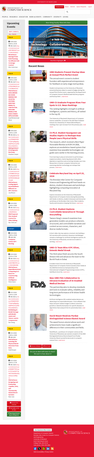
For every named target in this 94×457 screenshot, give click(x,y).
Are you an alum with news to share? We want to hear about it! (42, 352)
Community (47, 17)
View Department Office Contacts (43, 430)
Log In (90, 6)
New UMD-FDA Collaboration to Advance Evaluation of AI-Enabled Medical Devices (66, 280)
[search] (77, 12)
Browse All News (35, 346)
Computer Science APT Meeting (12, 241)
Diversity (58, 17)
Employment (59, 7)
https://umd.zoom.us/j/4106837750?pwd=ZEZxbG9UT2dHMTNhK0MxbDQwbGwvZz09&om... (13, 371)
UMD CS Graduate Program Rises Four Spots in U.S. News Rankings (68, 104)
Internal (72, 6)
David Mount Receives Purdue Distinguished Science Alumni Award (67, 317)
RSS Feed (46, 346)
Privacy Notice (49, 452)
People (5, 17)
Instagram (43, 448)
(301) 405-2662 (45, 445)
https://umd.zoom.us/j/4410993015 (13, 210)
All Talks (12, 34)
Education (23, 17)
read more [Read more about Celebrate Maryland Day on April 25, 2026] (80, 203)
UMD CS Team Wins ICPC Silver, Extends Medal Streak (64, 249)
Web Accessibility (39, 452)
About (66, 6)
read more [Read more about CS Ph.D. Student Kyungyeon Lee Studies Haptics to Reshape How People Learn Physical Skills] (58, 167)
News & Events (35, 17)
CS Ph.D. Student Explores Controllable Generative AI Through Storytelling (67, 212)
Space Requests (81, 6)
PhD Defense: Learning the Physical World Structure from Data (13, 343)
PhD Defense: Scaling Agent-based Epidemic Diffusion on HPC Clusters (13, 186)
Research (14, 17)
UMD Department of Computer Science (16, 9)
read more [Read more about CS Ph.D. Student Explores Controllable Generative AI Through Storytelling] (59, 242)
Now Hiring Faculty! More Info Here (58, 23)
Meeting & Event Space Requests (14, 414)
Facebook (35, 448)
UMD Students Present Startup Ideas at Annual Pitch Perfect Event (67, 73)
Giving (65, 17)
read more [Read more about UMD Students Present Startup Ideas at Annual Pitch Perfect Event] (65, 96)
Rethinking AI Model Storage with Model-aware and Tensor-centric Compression (13, 315)
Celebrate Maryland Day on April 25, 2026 (67, 174)
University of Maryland (47, 2)
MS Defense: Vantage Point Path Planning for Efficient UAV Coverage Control (13, 60)
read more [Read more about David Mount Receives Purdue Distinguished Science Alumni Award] (61, 340)
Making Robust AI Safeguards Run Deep (13, 150)
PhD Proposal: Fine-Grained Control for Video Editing (13, 217)
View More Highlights (58, 60)
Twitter (39, 448)
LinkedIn (48, 448)
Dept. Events (14, 31)
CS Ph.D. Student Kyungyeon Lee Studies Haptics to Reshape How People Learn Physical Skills (65, 135)
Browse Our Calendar (14, 403)
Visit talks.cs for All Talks (14, 409)
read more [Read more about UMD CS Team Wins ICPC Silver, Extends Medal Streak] (66, 272)
